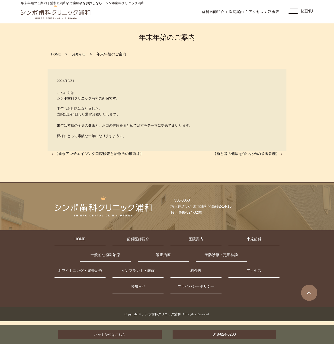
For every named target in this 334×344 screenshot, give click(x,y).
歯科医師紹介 (213, 12)
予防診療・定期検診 (221, 255)
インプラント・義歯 (138, 271)
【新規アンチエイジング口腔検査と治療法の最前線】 (99, 154)
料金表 (273, 12)
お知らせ (78, 54)
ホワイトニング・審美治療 (80, 271)
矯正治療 (163, 255)
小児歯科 (254, 239)
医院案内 (236, 12)
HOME (56, 54)
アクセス (256, 12)
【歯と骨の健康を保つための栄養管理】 (246, 154)
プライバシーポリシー (196, 286)
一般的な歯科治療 (105, 255)
